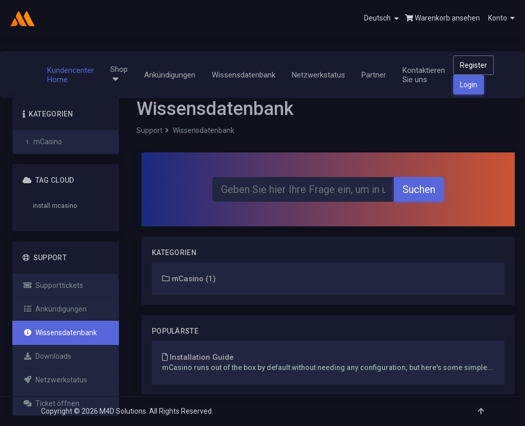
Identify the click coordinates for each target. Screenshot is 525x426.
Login (468, 85)
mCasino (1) (189, 278)
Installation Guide (198, 357)
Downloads (47, 356)
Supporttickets (53, 285)
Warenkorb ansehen (442, 18)
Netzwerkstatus (318, 75)
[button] (497, 18)
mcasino (64, 205)
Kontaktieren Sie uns (423, 75)
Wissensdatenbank (243, 75)
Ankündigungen (169, 75)
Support (149, 130)
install (41, 205)
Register (473, 65)
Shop (119, 75)
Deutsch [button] (381, 18)
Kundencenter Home (70, 75)
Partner (373, 75)
